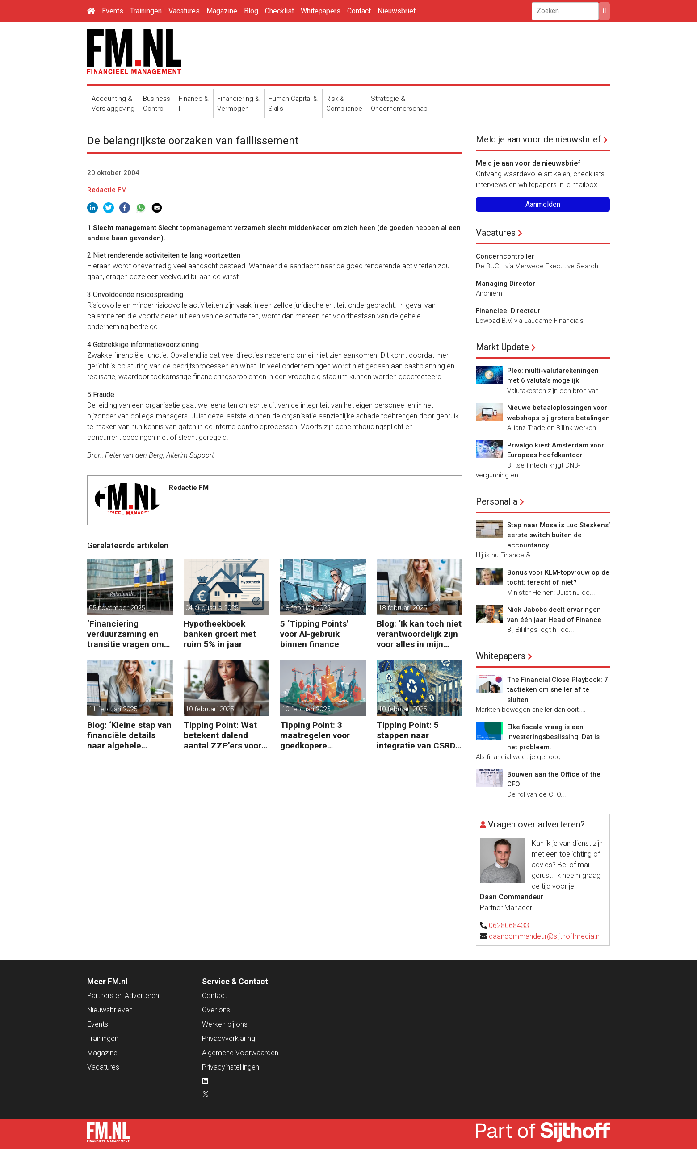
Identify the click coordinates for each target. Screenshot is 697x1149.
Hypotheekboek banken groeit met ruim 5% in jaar (220, 633)
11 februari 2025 (113, 709)
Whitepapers (320, 11)
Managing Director (505, 284)
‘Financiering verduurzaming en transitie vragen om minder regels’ (125, 633)
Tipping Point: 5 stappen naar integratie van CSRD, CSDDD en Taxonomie (417, 735)
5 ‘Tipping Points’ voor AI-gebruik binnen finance (314, 633)
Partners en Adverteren (123, 995)
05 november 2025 (117, 608)
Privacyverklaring (228, 1038)
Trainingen (146, 11)
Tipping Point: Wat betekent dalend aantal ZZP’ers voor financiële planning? (224, 735)
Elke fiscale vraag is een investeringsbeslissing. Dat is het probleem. (553, 737)
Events (112, 11)
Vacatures (184, 11)
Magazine (221, 11)
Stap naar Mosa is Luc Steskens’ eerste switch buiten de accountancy (558, 535)
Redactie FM (107, 190)
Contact (359, 11)
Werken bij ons (225, 1024)
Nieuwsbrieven (110, 1010)
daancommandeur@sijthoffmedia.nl (545, 936)
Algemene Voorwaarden (240, 1053)
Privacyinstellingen (230, 1067)
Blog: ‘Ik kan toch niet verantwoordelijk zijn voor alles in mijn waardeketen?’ (419, 633)
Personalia (496, 501)
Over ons (216, 1010)
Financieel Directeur (508, 311)
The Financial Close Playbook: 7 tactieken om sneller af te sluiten (557, 690)
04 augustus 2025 (211, 608)
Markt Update (502, 347)
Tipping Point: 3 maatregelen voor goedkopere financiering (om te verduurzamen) (318, 735)
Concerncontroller (505, 256)
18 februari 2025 (306, 608)
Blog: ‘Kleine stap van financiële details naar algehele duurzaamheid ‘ (129, 735)
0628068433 (509, 925)
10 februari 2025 (209, 709)
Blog (251, 11)
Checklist (279, 11)
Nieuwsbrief (397, 11)
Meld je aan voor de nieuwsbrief (538, 139)
